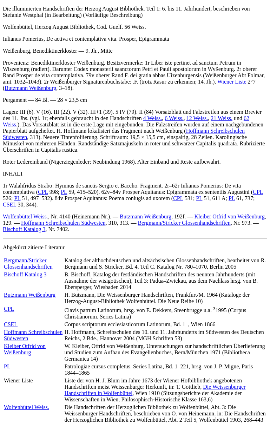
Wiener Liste (231, 82)
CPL (43, 192)
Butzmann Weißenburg (30, 88)
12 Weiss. (197, 118)
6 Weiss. (174, 118)
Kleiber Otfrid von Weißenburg (229, 216)
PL (64, 192)
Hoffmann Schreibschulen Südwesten (63, 223)
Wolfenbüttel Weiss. (25, 216)
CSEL (10, 205)
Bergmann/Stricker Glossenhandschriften (184, 223)
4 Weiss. (152, 118)
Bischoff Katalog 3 (24, 229)
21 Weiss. (221, 118)
